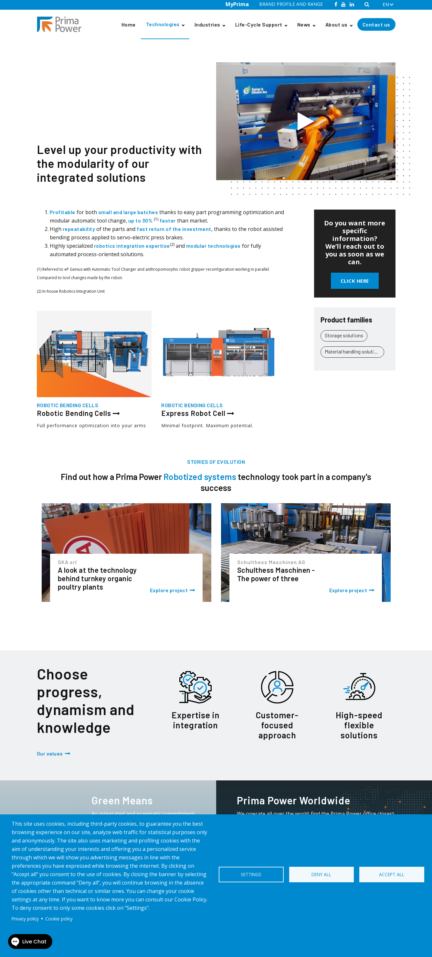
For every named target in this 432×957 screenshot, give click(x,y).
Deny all (321, 874)
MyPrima (237, 4)
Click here (355, 280)
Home (128, 24)
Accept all (391, 874)
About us (336, 24)
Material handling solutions (353, 351)
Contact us (376, 24)
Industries (207, 24)
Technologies (163, 24)
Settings (251, 874)
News (304, 24)
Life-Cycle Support (258, 24)
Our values (50, 753)
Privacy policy (25, 919)
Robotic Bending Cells (110, 51)
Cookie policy (59, 919)
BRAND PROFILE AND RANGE (291, 4)
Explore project (169, 590)
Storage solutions (344, 335)
